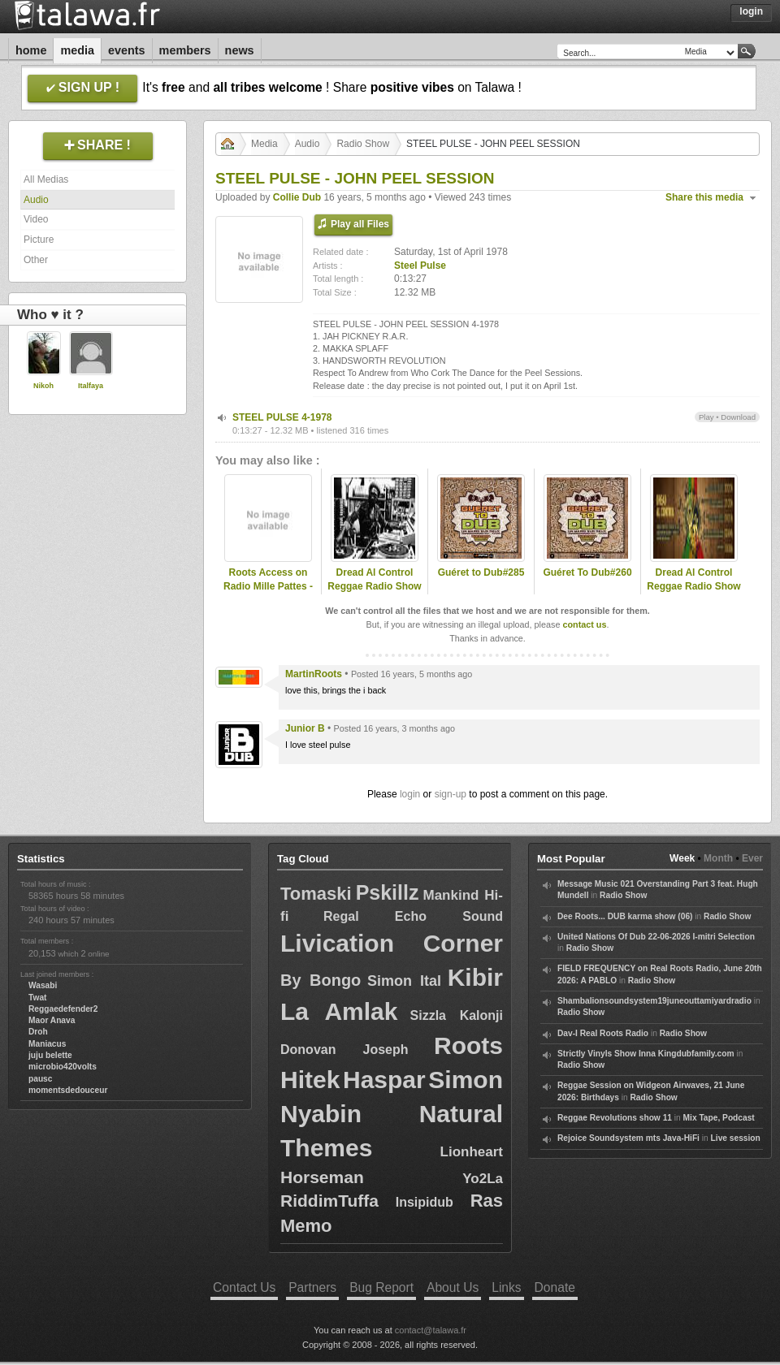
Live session (735, 1138)
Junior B (305, 728)
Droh (38, 1031)
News (239, 50)
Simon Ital (404, 981)
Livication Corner (391, 943)
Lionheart (471, 1152)
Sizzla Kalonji (456, 1015)
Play (706, 417)
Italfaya (90, 386)
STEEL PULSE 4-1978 (282, 417)
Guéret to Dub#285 (481, 572)
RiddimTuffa (329, 1200)
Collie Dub (297, 197)
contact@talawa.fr (430, 1330)
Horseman (322, 1177)
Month (718, 858)
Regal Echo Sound (413, 916)
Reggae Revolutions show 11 (614, 1117)
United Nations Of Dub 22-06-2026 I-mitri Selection (656, 936)
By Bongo (320, 980)
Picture (39, 239)
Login (751, 11)
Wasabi (42, 985)
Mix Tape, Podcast (719, 1117)
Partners (312, 1287)
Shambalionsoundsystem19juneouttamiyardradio (654, 1000)
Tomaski (316, 893)
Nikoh (43, 386)
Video (36, 219)
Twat (37, 997)
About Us (453, 1287)
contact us (584, 624)
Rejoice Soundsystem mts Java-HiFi (628, 1138)
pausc (40, 1078)
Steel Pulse (420, 265)
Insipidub (424, 1202)
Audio (36, 199)
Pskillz (387, 892)
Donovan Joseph (344, 1049)
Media (77, 50)
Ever (752, 858)
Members (185, 50)
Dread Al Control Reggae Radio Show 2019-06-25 (374, 586)
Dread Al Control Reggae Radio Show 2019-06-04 (693, 586)
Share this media (704, 197)
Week (682, 858)
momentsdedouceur (67, 1090)
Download (738, 417)
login (410, 794)
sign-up (450, 794)
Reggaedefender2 (63, 1008)
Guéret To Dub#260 (587, 572)
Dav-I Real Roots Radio (602, 1033)
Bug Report (381, 1287)
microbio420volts (62, 1066)
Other (36, 260)
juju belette (50, 1055)
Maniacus (47, 1043)
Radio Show (362, 143)
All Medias (46, 179)
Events (126, 50)
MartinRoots (313, 674)
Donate (555, 1287)
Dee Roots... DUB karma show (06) (624, 916)
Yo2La (482, 1178)
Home (30, 50)
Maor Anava (51, 1020)
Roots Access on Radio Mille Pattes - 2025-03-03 (268, 586)
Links (506, 1287)
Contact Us (244, 1287)
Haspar (384, 1079)
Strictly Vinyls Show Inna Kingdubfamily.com (645, 1053)
